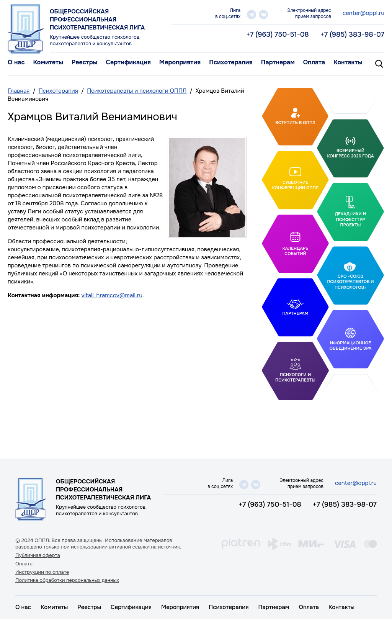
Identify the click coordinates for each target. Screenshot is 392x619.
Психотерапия (231, 62)
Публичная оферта (37, 555)
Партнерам (278, 62)
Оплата (314, 62)
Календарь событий (296, 251)
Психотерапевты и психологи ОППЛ (136, 91)
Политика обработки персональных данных (67, 580)
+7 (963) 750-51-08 (277, 34)
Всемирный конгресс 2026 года (350, 153)
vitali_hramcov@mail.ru (111, 295)
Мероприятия (180, 62)
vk (263, 14)
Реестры (85, 62)
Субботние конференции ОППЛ (295, 184)
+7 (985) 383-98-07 (352, 34)
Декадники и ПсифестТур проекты (350, 219)
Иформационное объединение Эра (350, 345)
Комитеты (48, 62)
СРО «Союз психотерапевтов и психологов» (350, 281)
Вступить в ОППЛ (295, 122)
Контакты (348, 62)
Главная (18, 91)
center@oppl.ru (363, 13)
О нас (16, 62)
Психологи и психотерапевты (295, 377)
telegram (251, 14)
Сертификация (128, 62)
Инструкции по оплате (42, 572)
